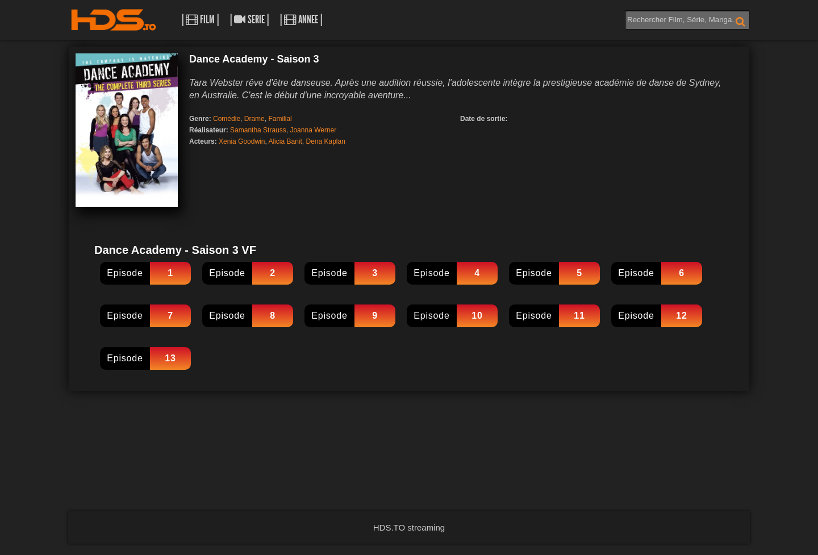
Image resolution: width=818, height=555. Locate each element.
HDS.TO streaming (409, 527)
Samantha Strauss (258, 130)
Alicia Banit (285, 141)
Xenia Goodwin (242, 141)
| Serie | (249, 19)
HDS (113, 20)
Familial (279, 119)
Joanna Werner (313, 130)
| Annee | (301, 19)
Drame (254, 119)
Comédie (226, 119)
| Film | (200, 19)
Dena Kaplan (325, 141)
